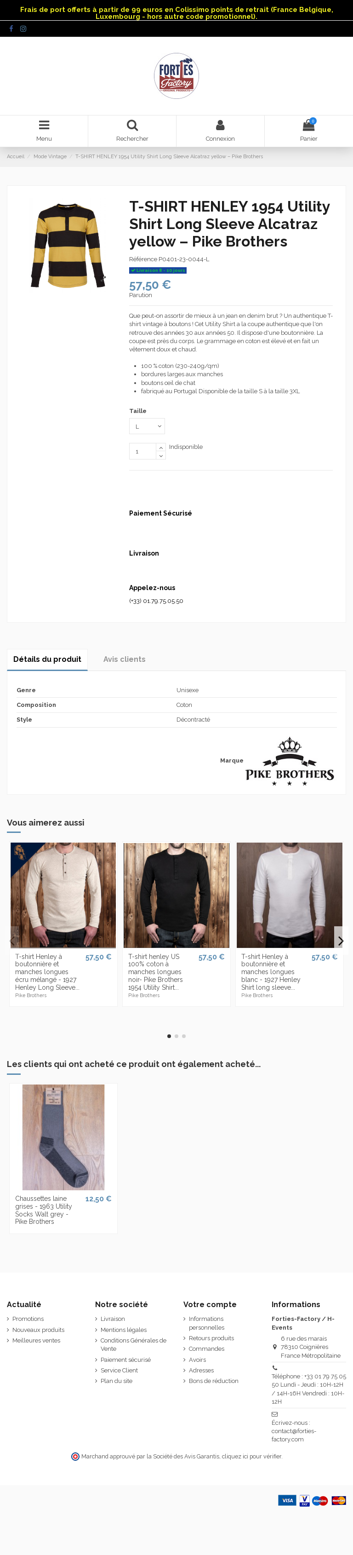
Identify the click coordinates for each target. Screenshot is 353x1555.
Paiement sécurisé (126, 1359)
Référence (143, 259)
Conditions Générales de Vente (133, 1344)
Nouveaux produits (38, 1329)
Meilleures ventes (36, 1340)
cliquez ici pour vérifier (251, 1456)
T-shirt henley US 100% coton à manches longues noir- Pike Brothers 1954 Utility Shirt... (155, 972)
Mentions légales (124, 1329)
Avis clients (124, 659)
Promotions (28, 1318)
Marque (232, 760)
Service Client (119, 1370)
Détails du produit (47, 659)
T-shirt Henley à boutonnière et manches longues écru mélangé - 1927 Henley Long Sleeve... (47, 972)
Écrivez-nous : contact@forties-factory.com (294, 1431)
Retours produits (211, 1338)
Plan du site (116, 1380)
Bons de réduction (214, 1380)
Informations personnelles (206, 1323)
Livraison (113, 1318)
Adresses (201, 1370)
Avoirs (197, 1359)
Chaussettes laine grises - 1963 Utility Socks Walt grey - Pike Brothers (43, 1210)
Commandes (206, 1348)
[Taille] (147, 426)
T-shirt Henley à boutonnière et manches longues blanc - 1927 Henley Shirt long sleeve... (271, 972)
